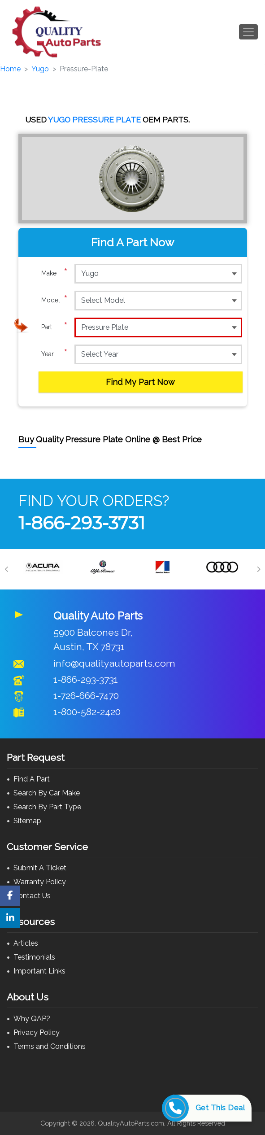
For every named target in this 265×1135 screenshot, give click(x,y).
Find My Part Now (140, 382)
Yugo (40, 69)
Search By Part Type (47, 807)
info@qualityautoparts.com (114, 663)
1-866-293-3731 (81, 523)
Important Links (39, 971)
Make (54, 273)
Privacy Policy (36, 1032)
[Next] (258, 569)
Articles (25, 943)
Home (10, 69)
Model (54, 300)
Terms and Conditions (49, 1046)
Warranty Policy (39, 881)
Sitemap (27, 820)
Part (54, 327)
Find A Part (31, 779)
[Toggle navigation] (248, 31)
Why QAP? (31, 1018)
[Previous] (6, 569)
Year (54, 354)
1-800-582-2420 (87, 711)
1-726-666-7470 (86, 695)
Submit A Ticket (39, 868)
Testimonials (34, 957)
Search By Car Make (46, 793)
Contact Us (32, 895)
